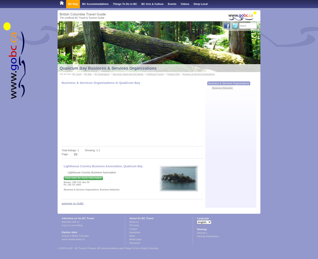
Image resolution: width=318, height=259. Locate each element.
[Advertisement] (132, 115)
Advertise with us (70, 222)
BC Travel (76, 74)
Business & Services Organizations (199, 74)
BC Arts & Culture (152, 3)
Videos (185, 3)
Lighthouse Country (155, 74)
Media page (135, 239)
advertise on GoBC (73, 203)
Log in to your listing (72, 225)
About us (133, 222)
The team (134, 225)
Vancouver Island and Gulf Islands (127, 74)
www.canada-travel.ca (73, 239)
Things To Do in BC (125, 3)
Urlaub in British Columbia (75, 236)
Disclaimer (134, 243)
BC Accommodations (95, 3)
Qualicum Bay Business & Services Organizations (108, 68)
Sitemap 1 (202, 233)
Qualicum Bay (173, 74)
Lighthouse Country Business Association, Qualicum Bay (103, 166)
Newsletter (134, 232)
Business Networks (222, 88)
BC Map (73, 3)
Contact (133, 229)
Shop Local (200, 3)
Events (172, 3)
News (132, 236)
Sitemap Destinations (208, 236)
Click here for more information (83, 177)
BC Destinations (102, 74)
